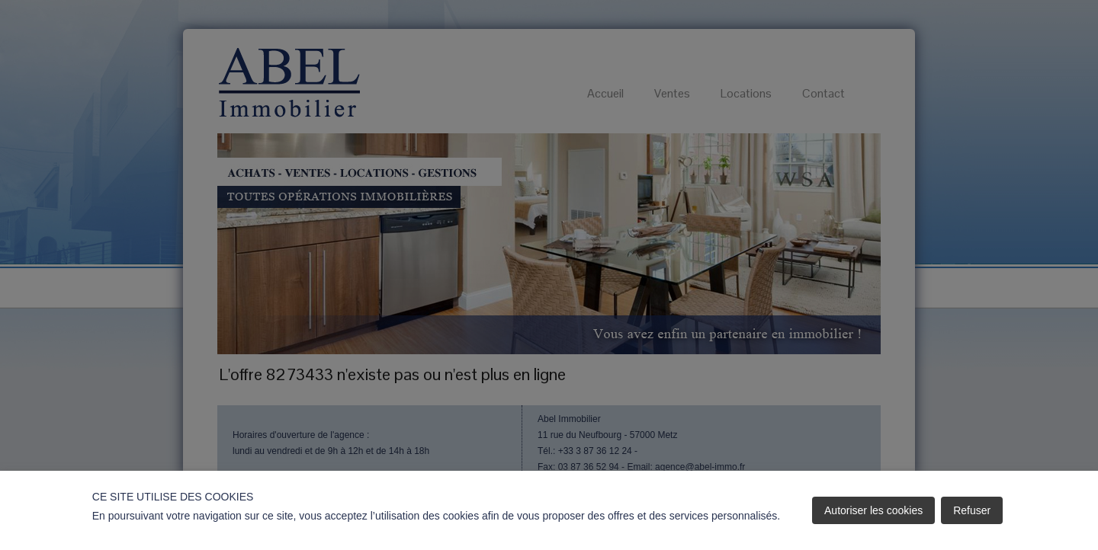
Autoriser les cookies (873, 510)
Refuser (971, 510)
